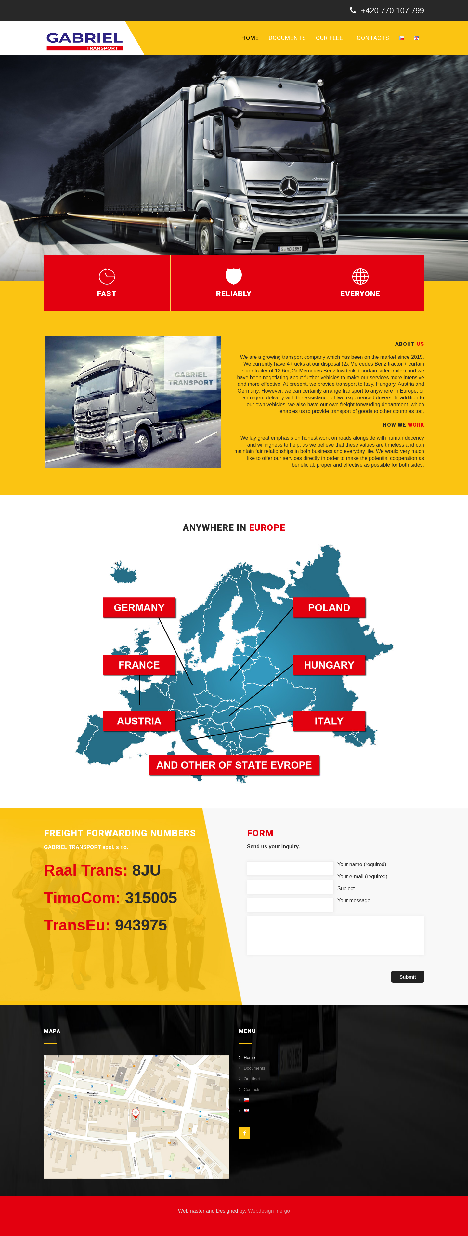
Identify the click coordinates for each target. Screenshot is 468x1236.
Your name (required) (361, 864)
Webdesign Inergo (269, 1211)
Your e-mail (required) (362, 876)
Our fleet (331, 37)
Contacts (373, 37)
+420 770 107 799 (392, 10)
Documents (287, 37)
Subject (346, 888)
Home (250, 37)
